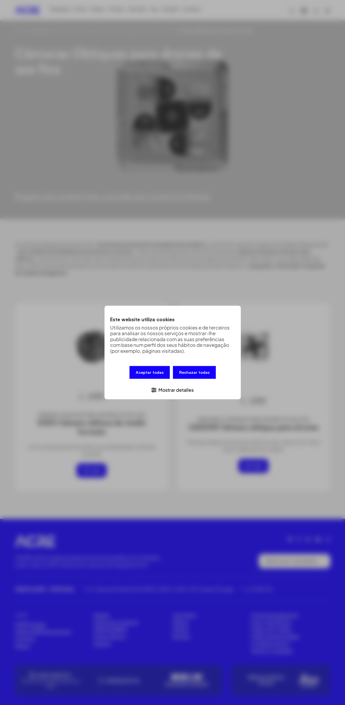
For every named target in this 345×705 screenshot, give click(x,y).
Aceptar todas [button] (150, 373)
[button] (172, 388)
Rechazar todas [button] (194, 373)
